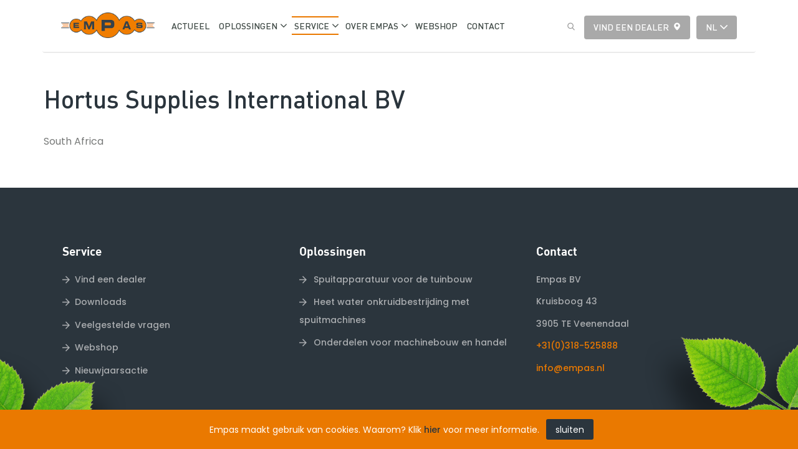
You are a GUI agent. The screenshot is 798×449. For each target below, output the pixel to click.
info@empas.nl (570, 341)
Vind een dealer (631, 26)
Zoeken (568, 27)
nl (711, 26)
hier (432, 429)
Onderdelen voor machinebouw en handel (409, 315)
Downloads (101, 275)
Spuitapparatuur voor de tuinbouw (392, 252)
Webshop (96, 321)
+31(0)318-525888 (577, 319)
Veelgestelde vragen (122, 298)
